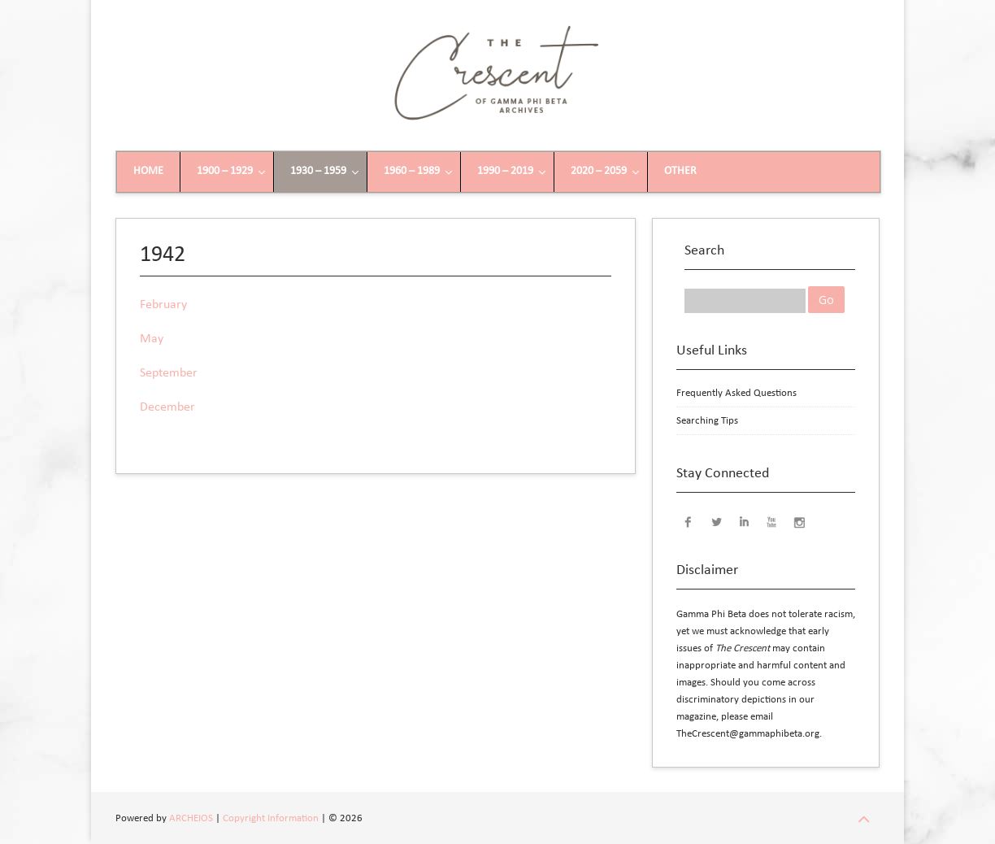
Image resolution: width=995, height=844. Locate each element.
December (167, 407)
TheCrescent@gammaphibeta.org (747, 734)
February (163, 304)
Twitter (716, 521)
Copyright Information (271, 818)
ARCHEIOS (191, 818)
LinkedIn (744, 521)
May (151, 339)
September (169, 373)
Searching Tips (707, 420)
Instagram (799, 521)
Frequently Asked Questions (736, 393)
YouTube (771, 521)
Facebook (688, 521)
